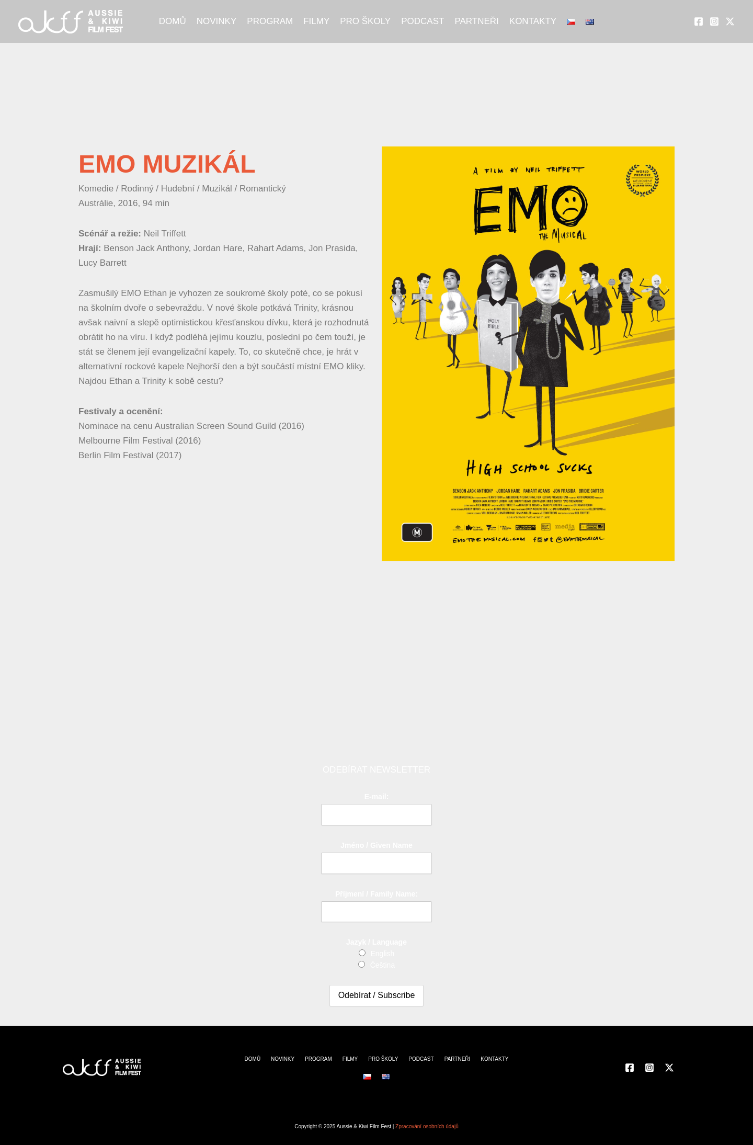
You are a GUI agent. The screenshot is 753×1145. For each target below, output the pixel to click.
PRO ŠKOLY (365, 21)
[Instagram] (714, 21)
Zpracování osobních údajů (427, 1126)
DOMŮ (172, 21)
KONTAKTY (532, 21)
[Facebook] (698, 21)
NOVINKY (217, 21)
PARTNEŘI (476, 21)
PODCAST (422, 21)
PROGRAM (270, 21)
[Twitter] (730, 21)
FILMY (316, 21)
